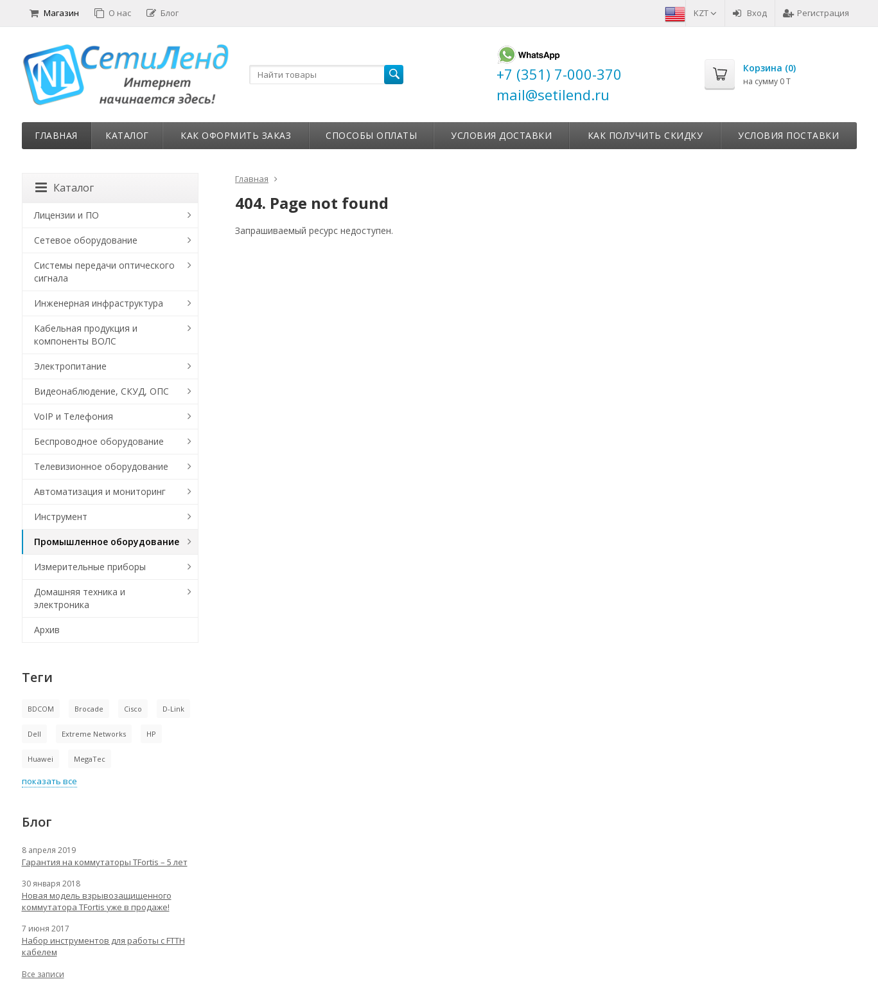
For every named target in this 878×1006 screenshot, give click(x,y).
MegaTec (89, 759)
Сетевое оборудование (85, 240)
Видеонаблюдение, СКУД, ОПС (101, 391)
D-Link (173, 709)
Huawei (40, 759)
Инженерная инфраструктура (98, 303)
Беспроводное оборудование (99, 441)
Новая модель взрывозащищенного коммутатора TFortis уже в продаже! (96, 901)
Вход (750, 13)
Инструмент (60, 516)
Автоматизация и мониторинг (100, 491)
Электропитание (70, 366)
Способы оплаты (371, 135)
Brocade (89, 709)
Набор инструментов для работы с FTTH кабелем (103, 946)
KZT (705, 13)
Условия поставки (788, 135)
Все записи (43, 974)
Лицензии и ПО (66, 215)
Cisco (133, 709)
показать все (49, 781)
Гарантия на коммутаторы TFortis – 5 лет (105, 862)
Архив (47, 630)
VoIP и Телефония (73, 416)
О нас (112, 13)
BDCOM (41, 709)
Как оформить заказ (235, 135)
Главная (56, 135)
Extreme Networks (94, 734)
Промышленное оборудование (106, 541)
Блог (162, 13)
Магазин (54, 13)
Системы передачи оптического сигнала (104, 271)
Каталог (127, 135)
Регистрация (816, 13)
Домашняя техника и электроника (79, 598)
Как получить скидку (645, 135)
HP (151, 734)
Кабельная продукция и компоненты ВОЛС (85, 334)
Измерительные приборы (90, 567)
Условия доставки (501, 135)
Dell (34, 734)
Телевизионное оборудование (101, 466)
